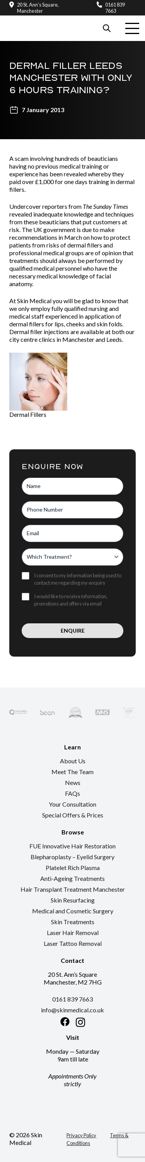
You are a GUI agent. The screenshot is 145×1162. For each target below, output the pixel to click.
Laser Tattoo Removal (73, 943)
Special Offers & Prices (72, 815)
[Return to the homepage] (35, 19)
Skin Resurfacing (73, 900)
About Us (72, 760)
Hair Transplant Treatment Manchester (72, 889)
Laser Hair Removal (73, 932)
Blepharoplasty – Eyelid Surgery (72, 856)
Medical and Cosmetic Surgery (72, 911)
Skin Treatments (72, 921)
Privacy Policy (81, 1135)
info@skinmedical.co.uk (72, 1010)
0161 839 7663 (115, 8)
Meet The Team (72, 771)
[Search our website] (106, 28)
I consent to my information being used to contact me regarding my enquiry (77, 579)
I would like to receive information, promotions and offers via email (70, 600)
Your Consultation (72, 804)
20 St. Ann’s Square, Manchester (38, 8)
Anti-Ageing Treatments (72, 878)
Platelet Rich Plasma (73, 867)
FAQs (72, 793)
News (72, 782)
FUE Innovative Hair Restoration (72, 846)
